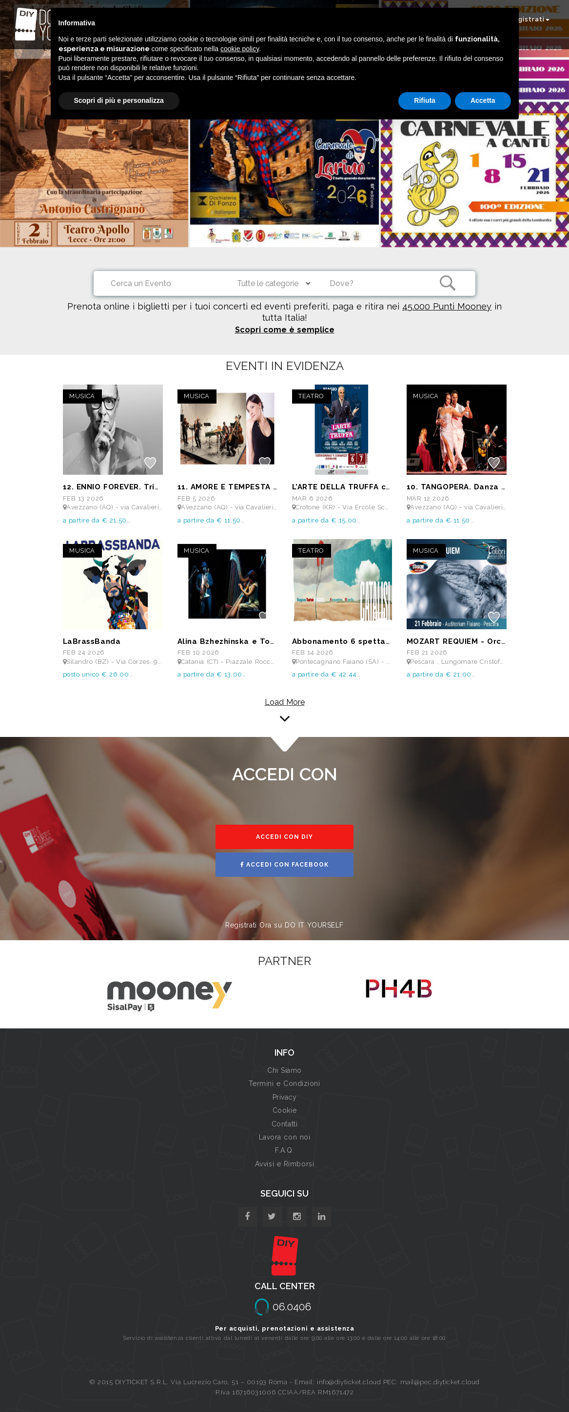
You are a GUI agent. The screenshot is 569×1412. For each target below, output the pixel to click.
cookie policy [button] (239, 49)
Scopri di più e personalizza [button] (119, 100)
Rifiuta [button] (424, 100)
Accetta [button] (483, 100)
